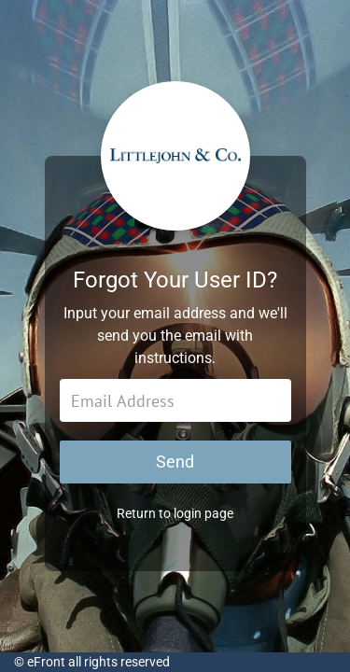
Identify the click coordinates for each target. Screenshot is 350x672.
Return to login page (175, 513)
